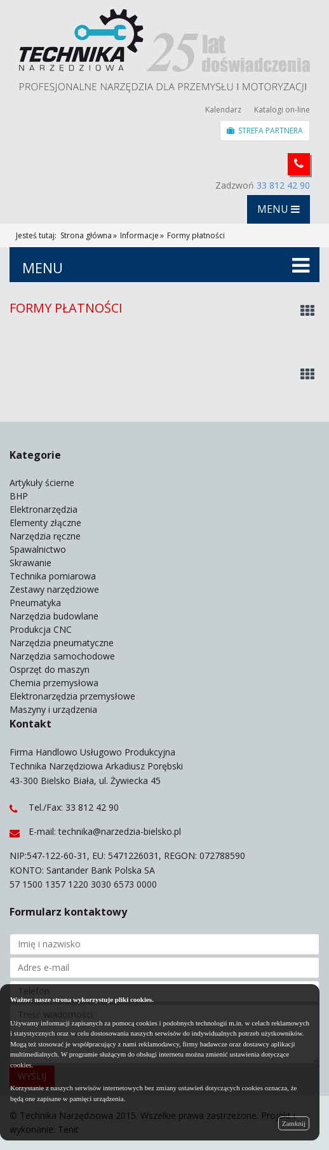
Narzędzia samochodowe (62, 656)
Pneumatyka (35, 603)
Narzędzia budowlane (54, 616)
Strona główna (86, 235)
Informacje (139, 235)
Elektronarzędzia (43, 509)
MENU (278, 209)
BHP (19, 496)
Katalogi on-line (282, 109)
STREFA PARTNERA (265, 130)
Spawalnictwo (38, 549)
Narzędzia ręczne (45, 536)
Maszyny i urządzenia (53, 709)
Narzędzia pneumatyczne (62, 643)
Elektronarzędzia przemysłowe (72, 696)
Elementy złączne (45, 523)
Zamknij (294, 1123)
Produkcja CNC (41, 629)
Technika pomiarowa (53, 576)
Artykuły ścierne (42, 483)
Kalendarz (223, 109)
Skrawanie (30, 563)
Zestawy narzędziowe (54, 589)
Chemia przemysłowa (54, 683)
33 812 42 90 (283, 185)
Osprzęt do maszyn (50, 669)
